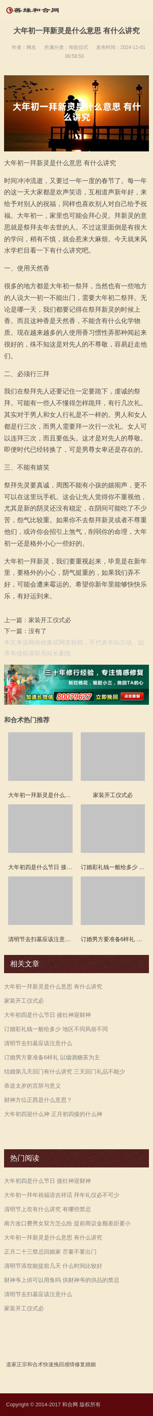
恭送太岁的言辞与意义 (32, 1085)
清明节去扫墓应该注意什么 (38, 1043)
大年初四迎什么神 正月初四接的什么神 (53, 1114)
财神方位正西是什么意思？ (38, 1100)
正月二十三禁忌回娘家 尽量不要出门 (50, 1251)
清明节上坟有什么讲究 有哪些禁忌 (47, 1209)
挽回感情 (64, 1364)
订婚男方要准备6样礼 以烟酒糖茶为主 (52, 1057)
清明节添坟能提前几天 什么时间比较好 (53, 1266)
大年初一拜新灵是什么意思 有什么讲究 (53, 986)
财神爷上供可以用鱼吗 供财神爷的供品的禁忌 (61, 1280)
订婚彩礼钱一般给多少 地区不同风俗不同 (56, 1029)
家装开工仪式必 (49, 620)
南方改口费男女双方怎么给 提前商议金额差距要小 (67, 1223)
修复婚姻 (85, 1364)
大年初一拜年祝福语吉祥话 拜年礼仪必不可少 (61, 1195)
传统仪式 (78, 47)
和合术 (35, 1364)
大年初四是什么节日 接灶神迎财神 (47, 1015)
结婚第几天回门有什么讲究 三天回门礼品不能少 (64, 1071)
